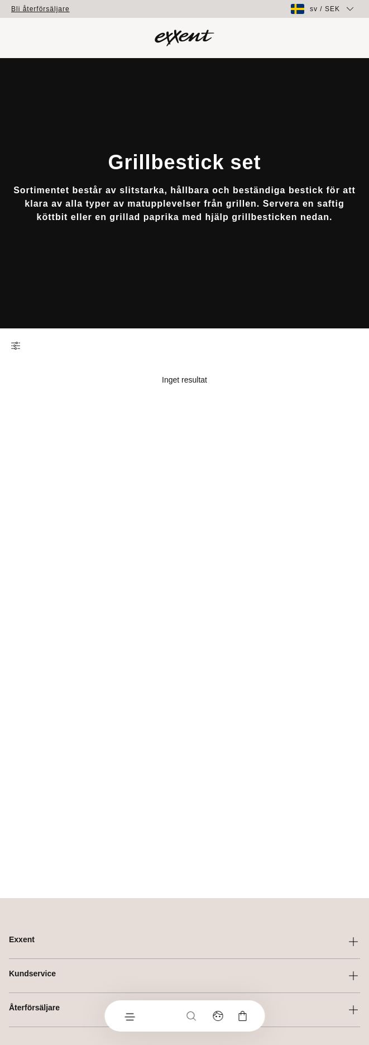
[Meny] (129, 1016)
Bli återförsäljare (40, 9)
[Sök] (191, 1016)
